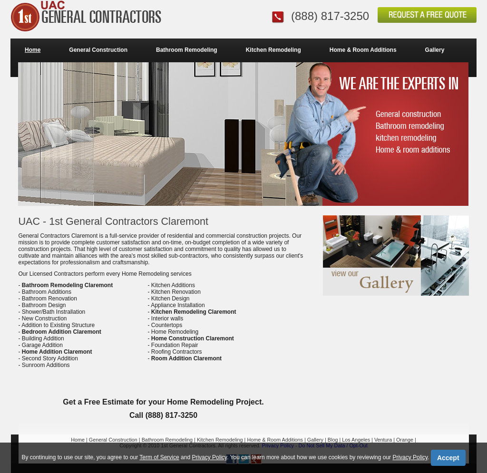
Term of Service (159, 457)
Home (32, 50)
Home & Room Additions (363, 50)
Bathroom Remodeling (186, 50)
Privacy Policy (209, 457)
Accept (448, 458)
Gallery (435, 50)
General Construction (98, 50)
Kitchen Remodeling (273, 50)
